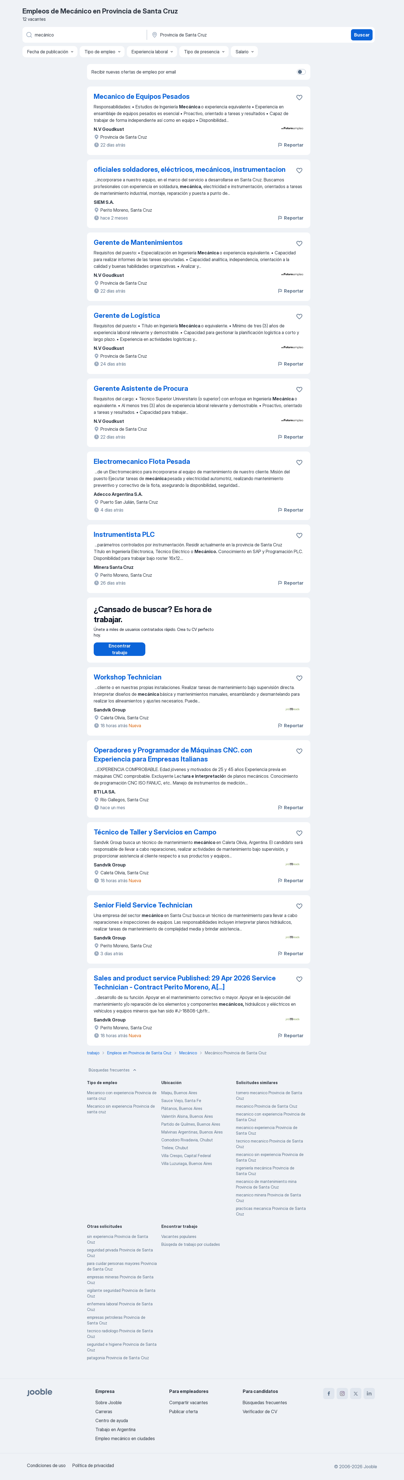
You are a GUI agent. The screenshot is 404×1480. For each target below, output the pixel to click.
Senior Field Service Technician (143, 911)
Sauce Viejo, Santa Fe (181, 1106)
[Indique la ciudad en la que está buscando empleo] (209, 35)
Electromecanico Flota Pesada (142, 461)
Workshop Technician (128, 683)
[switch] (301, 72)
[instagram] (342, 1393)
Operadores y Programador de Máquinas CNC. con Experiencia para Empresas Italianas (173, 760)
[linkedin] (369, 1393)
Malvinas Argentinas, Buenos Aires (192, 1137)
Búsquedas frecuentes (113, 1075)
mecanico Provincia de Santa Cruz (266, 1111)
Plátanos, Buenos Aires (181, 1114)
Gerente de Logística (127, 315)
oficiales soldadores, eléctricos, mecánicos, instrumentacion (190, 169)
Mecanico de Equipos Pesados (142, 96)
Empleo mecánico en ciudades (125, 1438)
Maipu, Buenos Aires (179, 1098)
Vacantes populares (178, 1242)
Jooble (370, 1466)
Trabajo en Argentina (115, 1429)
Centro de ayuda (111, 1420)
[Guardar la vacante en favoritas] (299, 97)
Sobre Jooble (108, 1402)
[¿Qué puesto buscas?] (84, 35)
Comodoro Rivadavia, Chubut (187, 1145)
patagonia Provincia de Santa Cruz (118, 1363)
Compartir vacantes (188, 1402)
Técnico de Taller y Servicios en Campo (155, 838)
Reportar (290, 145)
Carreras (103, 1411)
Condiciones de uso (46, 1465)
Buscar (361, 35)
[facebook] (328, 1393)
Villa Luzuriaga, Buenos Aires (186, 1169)
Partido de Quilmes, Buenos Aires (190, 1129)
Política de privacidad (93, 1465)
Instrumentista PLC (124, 534)
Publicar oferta (183, 1411)
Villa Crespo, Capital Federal (186, 1161)
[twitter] (355, 1393)
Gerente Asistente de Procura (141, 388)
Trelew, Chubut (174, 1153)
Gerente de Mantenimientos (138, 242)
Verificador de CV (260, 1411)
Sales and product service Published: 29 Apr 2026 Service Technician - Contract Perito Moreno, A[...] (185, 988)
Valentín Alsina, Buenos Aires (187, 1121)
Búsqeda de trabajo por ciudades (190, 1250)
